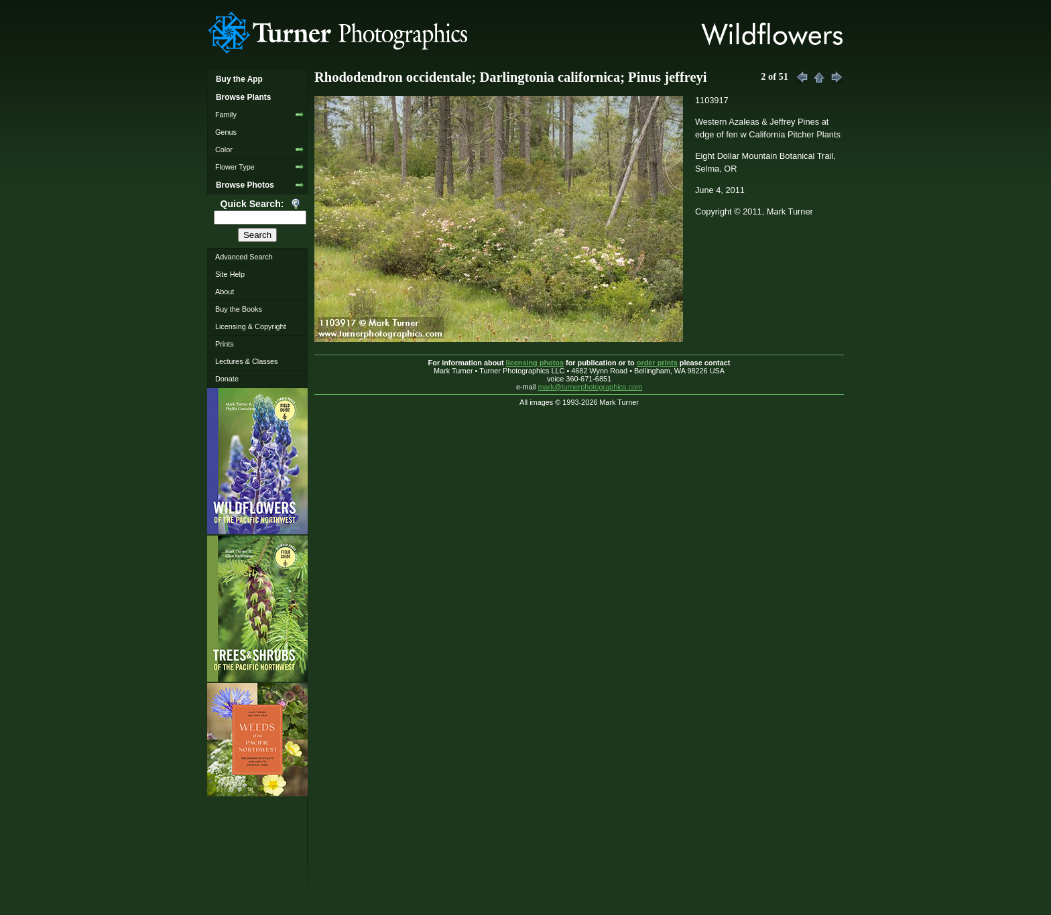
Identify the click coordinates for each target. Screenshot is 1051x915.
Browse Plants (243, 97)
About (224, 292)
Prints (224, 344)
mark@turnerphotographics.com (590, 387)
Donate (227, 379)
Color (224, 149)
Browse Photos (245, 185)
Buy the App (239, 79)
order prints (657, 363)
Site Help (230, 274)
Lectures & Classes (246, 361)
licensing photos (535, 363)
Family (226, 115)
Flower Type (235, 167)
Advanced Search (244, 257)
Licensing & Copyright (250, 326)
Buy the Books (238, 309)
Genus (226, 132)
